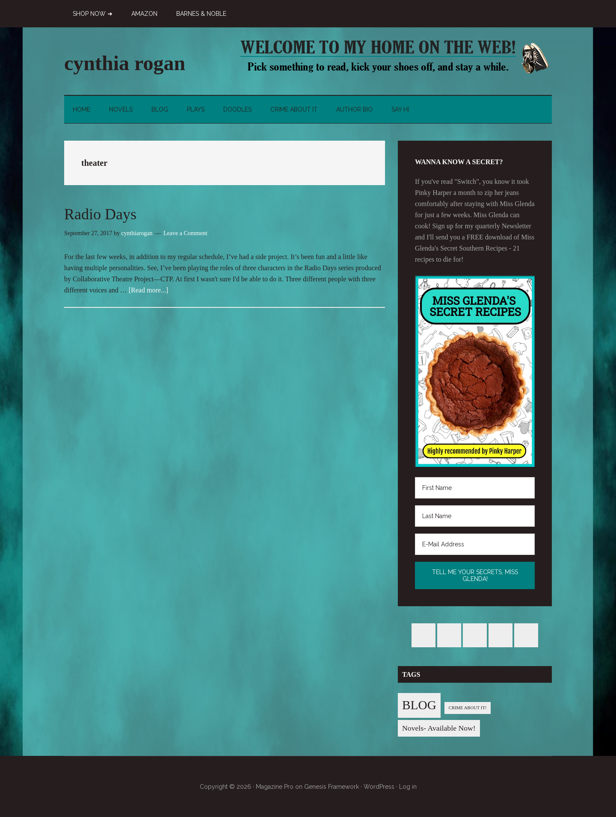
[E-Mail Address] (475, 544)
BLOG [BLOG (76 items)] (419, 705)
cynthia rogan (124, 63)
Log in (408, 786)
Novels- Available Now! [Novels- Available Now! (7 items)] (439, 728)
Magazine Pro (274, 786)
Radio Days (100, 214)
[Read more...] (148, 290)
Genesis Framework (331, 786)
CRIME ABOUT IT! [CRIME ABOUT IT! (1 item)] (468, 707)
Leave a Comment (185, 233)
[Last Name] (475, 516)
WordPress (379, 786)
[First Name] (475, 487)
